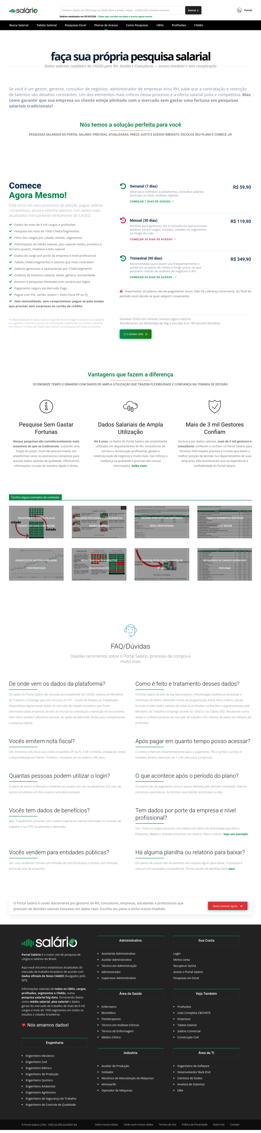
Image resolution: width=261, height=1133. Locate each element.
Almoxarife (109, 1087)
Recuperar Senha (184, 969)
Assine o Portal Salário (188, 975)
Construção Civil (188, 1040)
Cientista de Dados (189, 1081)
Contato (234, 1127)
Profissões (184, 1010)
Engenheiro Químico (39, 1083)
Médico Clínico (111, 1040)
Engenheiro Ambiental (40, 1089)
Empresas (183, 1022)
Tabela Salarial (187, 1028)
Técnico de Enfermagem (118, 1034)
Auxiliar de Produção (115, 1069)
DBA (180, 1093)
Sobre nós (219, 1127)
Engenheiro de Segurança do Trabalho (51, 1101)
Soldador (108, 1075)
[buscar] (193, 10)
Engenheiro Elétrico (39, 1071)
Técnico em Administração (119, 969)
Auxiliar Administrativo (117, 963)
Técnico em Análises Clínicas (120, 1028)
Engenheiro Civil (36, 1065)
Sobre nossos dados (106, 1127)
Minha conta (181, 963)
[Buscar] (130, 10)
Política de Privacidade (194, 1127)
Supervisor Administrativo (119, 981)
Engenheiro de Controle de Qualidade (51, 1108)
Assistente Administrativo (118, 957)
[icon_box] (164, 193)
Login (176, 957)
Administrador (111, 975)
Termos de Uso (167, 1127)
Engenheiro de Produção (42, 1077)
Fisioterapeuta (111, 1022)
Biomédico (109, 1016)
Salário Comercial (188, 1034)
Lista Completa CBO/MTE (193, 1016)
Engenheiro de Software (193, 1069)
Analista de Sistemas (191, 1087)
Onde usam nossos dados (138, 1127)
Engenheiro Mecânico (40, 1059)
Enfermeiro (109, 1010)
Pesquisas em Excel (186, 981)
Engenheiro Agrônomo (41, 1095)
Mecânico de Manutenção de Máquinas (128, 1081)
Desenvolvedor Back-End (193, 1075)
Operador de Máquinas (117, 1093)
